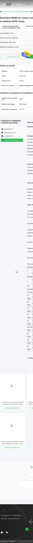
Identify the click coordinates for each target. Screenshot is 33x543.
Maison (18, 4)
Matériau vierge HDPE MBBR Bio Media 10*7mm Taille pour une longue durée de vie (13, 443)
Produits (28, 4)
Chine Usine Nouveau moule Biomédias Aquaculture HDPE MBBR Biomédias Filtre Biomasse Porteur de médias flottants (12, 403)
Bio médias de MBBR (23, 11)
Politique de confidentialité (7, 541)
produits (13, 11)
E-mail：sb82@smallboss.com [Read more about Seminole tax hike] (10, 518)
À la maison (5, 11)
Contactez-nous (13, 57)
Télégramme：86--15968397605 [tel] (11, 515)
